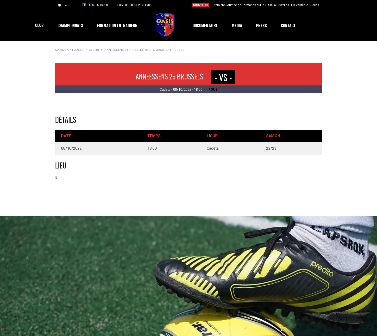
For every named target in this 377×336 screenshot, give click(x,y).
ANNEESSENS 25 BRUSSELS (169, 76)
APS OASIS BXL (98, 5)
